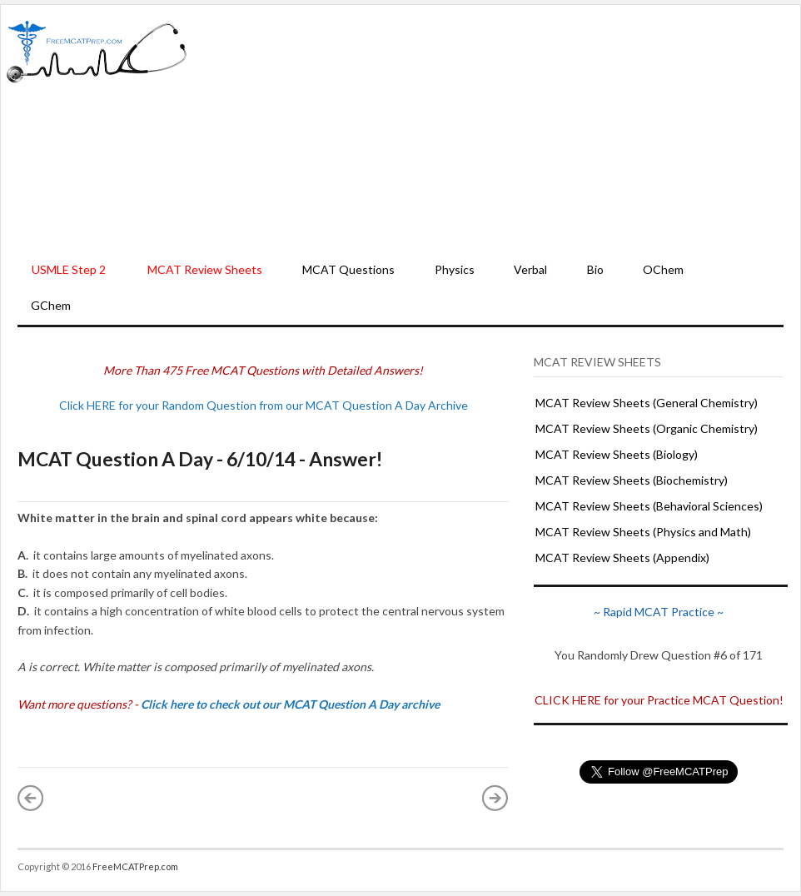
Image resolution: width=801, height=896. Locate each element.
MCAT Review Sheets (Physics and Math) (643, 532)
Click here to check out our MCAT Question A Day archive (290, 704)
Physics (455, 269)
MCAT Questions (348, 269)
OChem (663, 269)
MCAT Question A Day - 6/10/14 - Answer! (199, 458)
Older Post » (495, 797)
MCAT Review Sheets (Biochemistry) (631, 480)
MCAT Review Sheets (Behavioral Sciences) (649, 506)
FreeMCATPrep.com (135, 866)
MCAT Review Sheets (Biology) (616, 454)
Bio (595, 269)
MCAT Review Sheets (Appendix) (622, 557)
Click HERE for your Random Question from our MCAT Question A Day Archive (263, 405)
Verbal (530, 269)
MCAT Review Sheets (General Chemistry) (646, 403)
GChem (51, 305)
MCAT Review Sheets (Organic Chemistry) (646, 428)
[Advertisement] (494, 129)
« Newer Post (30, 797)
